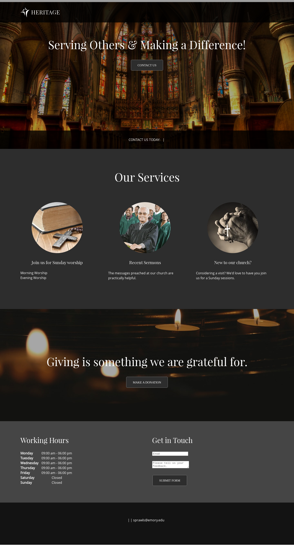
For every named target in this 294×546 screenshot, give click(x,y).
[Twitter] (143, 533)
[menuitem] (180, 12)
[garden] (40, 12)
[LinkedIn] (149, 533)
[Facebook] (137, 533)
